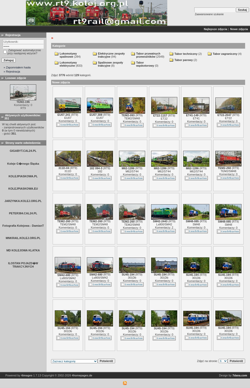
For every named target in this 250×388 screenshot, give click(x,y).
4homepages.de (82, 375)
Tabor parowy (183, 59)
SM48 (196, 224)
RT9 (74, 114)
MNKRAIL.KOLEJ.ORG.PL (23, 238)
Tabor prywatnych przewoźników (148, 55)
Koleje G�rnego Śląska (23, 163)
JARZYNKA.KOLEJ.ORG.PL (23, 200)
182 (100, 171)
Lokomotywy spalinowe (68, 55)
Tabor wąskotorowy (145, 64)
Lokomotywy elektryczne (68, 64)
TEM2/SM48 (132, 118)
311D (67, 171)
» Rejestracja (12, 71)
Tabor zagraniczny (225, 53)
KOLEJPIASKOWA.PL (23, 176)
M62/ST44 (132, 171)
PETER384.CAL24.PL (23, 213)
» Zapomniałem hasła (17, 67)
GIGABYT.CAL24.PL (23, 150)
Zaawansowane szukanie (209, 14)
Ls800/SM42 (164, 224)
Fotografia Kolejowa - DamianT (23, 225)
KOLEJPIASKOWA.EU (23, 188)
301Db (132, 277)
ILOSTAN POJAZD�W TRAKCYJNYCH (23, 265)
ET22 (164, 118)
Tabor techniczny (186, 53)
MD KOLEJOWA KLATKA (23, 250)
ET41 (196, 118)
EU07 (67, 117)
